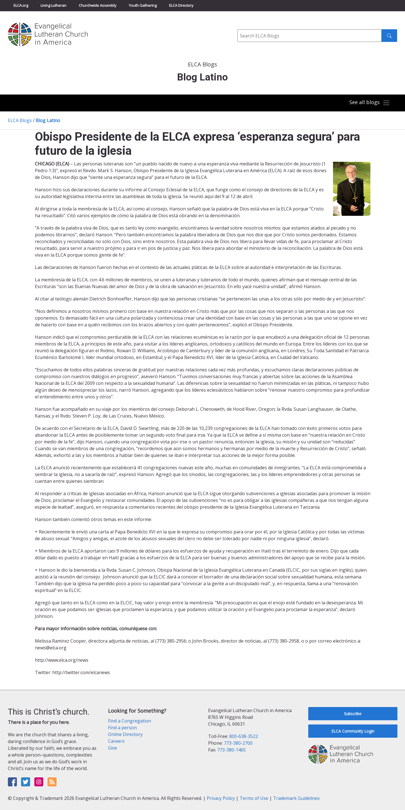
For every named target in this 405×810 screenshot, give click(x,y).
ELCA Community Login (352, 731)
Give (112, 748)
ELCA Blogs (20, 120)
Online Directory (125, 734)
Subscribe (352, 713)
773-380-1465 (231, 750)
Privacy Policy (221, 798)
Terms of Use (254, 798)
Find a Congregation (129, 721)
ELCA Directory (181, 5)
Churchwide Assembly (97, 5)
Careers (116, 741)
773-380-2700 (238, 743)
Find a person (122, 727)
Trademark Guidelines (296, 798)
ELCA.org (21, 5)
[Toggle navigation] (369, 103)
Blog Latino (48, 120)
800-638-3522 (243, 736)
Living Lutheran (53, 5)
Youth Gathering (143, 5)
